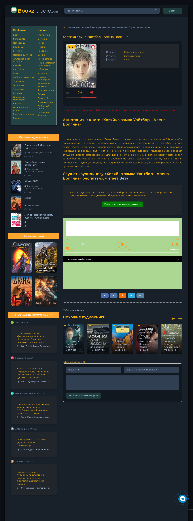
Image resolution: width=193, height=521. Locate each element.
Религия (17, 93)
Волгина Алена (132, 56)
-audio (38, 11)
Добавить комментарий (83, 395)
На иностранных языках (21, 108)
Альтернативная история (21, 60)
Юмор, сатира (45, 59)
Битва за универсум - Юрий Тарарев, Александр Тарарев (34, 382)
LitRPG (16, 73)
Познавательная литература (46, 64)
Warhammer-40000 (23, 77)
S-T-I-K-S (17, 51)
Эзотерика (18, 89)
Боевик (41, 55)
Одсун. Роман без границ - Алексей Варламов (34, 417)
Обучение (43, 69)
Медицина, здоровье (24, 114)
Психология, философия (19, 98)
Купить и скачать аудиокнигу (122, 204)
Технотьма (18, 85)
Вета (126, 59)
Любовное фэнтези (43, 113)
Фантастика (44, 35)
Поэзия (41, 47)
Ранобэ (17, 65)
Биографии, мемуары (44, 84)
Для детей (43, 98)
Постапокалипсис (22, 55)
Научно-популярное (44, 78)
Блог (15, 35)
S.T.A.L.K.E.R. (19, 47)
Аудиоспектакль (46, 90)
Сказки (41, 94)
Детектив (42, 39)
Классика (43, 51)
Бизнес (17, 103)
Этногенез (18, 81)
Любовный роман (43, 107)
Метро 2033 (19, 39)
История (42, 73)
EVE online (18, 69)
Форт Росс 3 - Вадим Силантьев (33, 346)
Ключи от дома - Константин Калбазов (34, 450)
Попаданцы (19, 43)
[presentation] (173, 318)
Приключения (45, 102)
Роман (41, 43)
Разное (17, 118)
